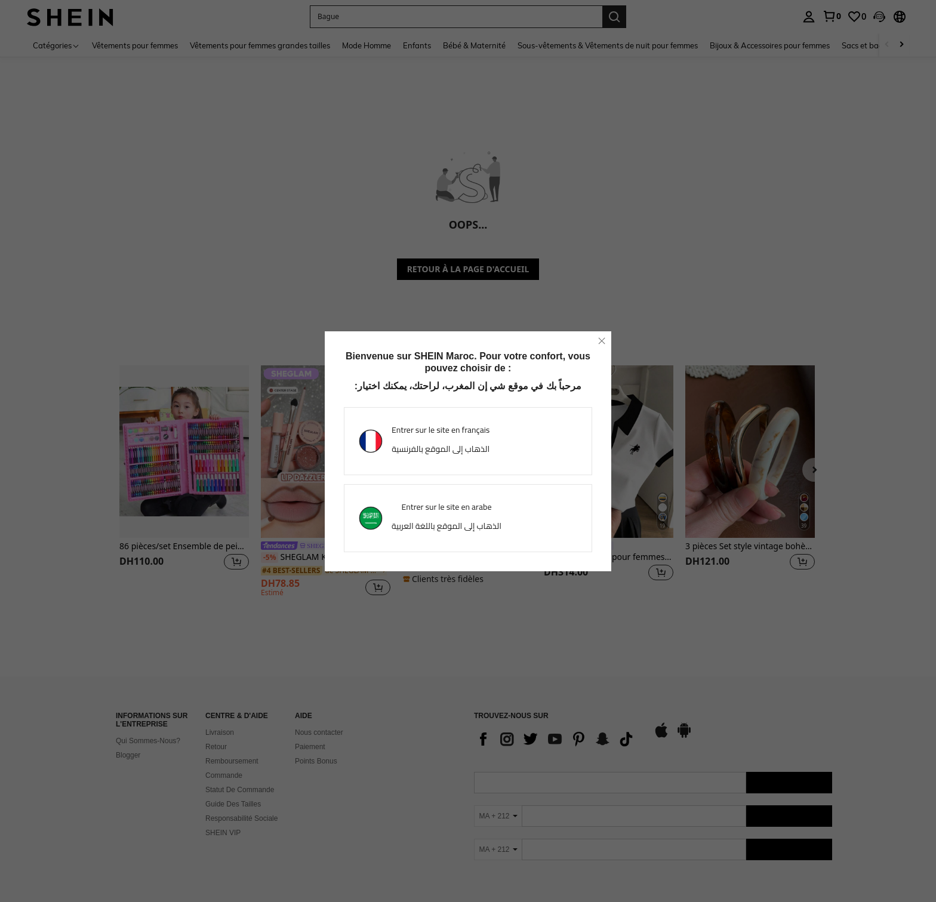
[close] (601, 340)
